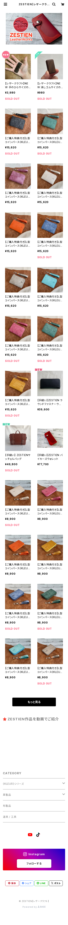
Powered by (34, 907)
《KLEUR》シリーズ (13, 783)
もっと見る (34, 702)
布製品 (7, 805)
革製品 (7, 794)
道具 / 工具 (10, 816)
